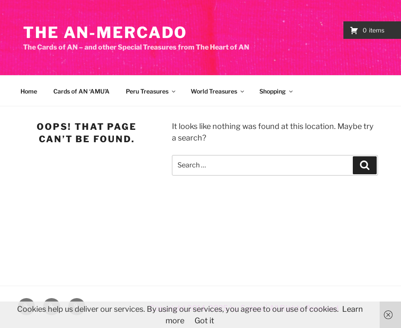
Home (28, 91)
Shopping (276, 91)
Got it (204, 320)
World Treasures (218, 91)
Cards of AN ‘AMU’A (81, 91)
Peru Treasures (151, 91)
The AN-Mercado (105, 32)
